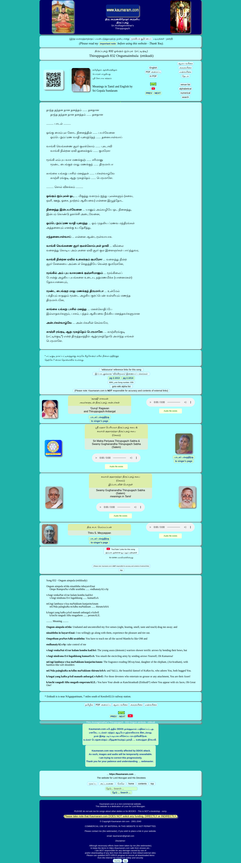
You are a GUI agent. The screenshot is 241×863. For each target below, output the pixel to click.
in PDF (153, 76)
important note (108, 43)
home (131, 783)
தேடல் (185, 76)
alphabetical (185, 88)
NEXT (158, 93)
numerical (185, 93)
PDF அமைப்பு (153, 72)
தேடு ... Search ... (121, 792)
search (185, 97)
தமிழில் (89, 704)
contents (142, 783)
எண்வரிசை (185, 72)
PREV (149, 93)
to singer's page (99, 421)
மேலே (121, 783)
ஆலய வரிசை (185, 63)
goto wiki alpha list (121, 386)
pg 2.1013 (114, 378)
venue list (185, 84)
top (152, 783)
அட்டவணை (106, 783)
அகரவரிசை (185, 67)
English (153, 67)
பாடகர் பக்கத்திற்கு (99, 417)
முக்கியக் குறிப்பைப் (141, 38)
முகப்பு (92, 783)
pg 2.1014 (128, 378)
